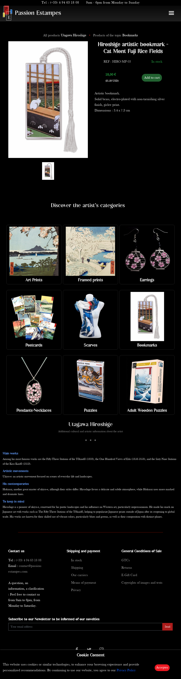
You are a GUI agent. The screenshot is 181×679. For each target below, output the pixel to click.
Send (167, 626)
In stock (76, 560)
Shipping (77, 568)
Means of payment (83, 583)
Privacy (76, 590)
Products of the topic (115, 35)
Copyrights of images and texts (141, 583)
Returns (126, 568)
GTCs (125, 560)
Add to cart (152, 77)
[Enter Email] (85, 627)
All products (65, 35)
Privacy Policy (126, 670)
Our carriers (79, 575)
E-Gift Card (129, 575)
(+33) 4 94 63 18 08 (64, 2)
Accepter (162, 667)
